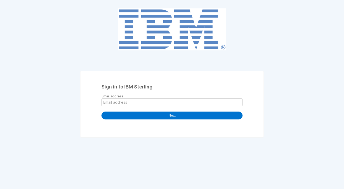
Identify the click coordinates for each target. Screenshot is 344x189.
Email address (112, 96)
